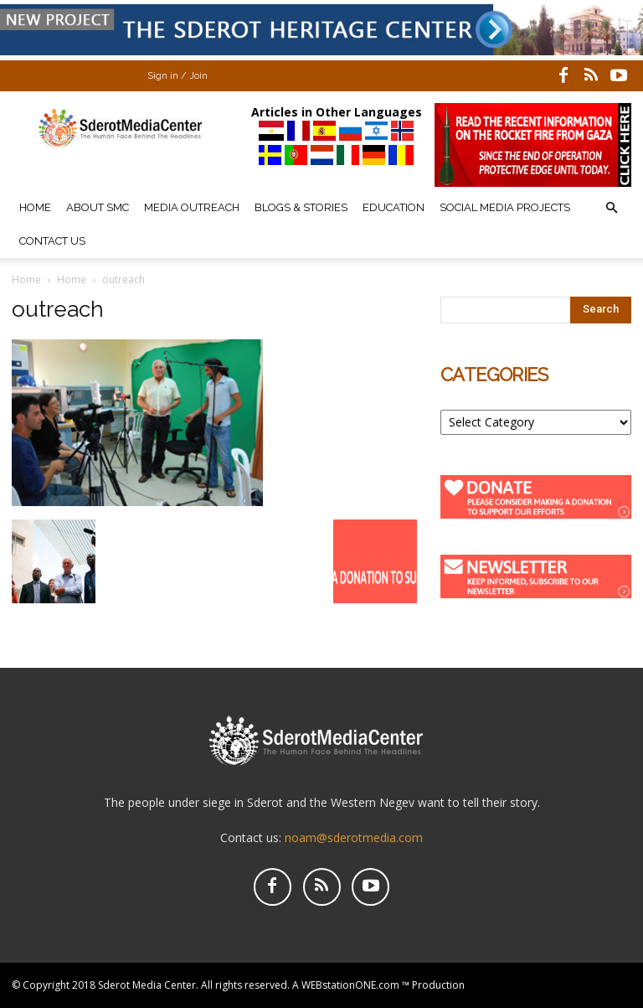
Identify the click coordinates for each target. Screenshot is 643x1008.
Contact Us (52, 241)
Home (35, 207)
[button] (611, 208)
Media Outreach (191, 207)
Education (393, 207)
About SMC (97, 207)
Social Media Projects (505, 207)
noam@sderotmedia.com (354, 837)
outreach (58, 309)
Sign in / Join (177, 75)
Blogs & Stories (301, 207)
